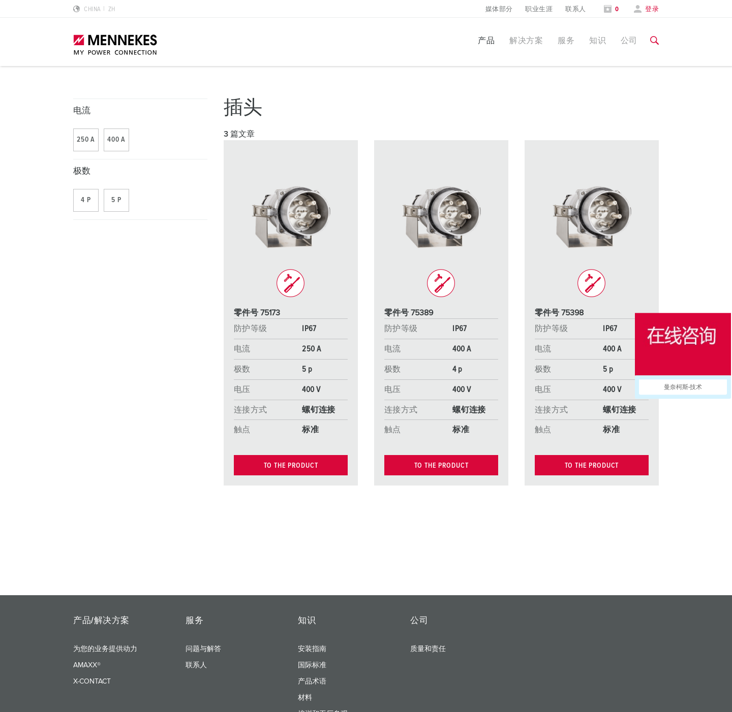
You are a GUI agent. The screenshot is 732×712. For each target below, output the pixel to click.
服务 (566, 41)
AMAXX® (87, 665)
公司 (629, 41)
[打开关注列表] (611, 9)
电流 (82, 111)
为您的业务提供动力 (105, 649)
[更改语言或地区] (94, 9)
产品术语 (312, 681)
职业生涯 (539, 9)
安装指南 (312, 649)
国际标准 (312, 665)
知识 (597, 41)
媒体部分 (499, 9)
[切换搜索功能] (654, 41)
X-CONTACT (92, 681)
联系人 (575, 9)
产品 (486, 41)
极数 (82, 171)
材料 (305, 697)
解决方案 (526, 41)
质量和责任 (428, 649)
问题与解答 (203, 649)
